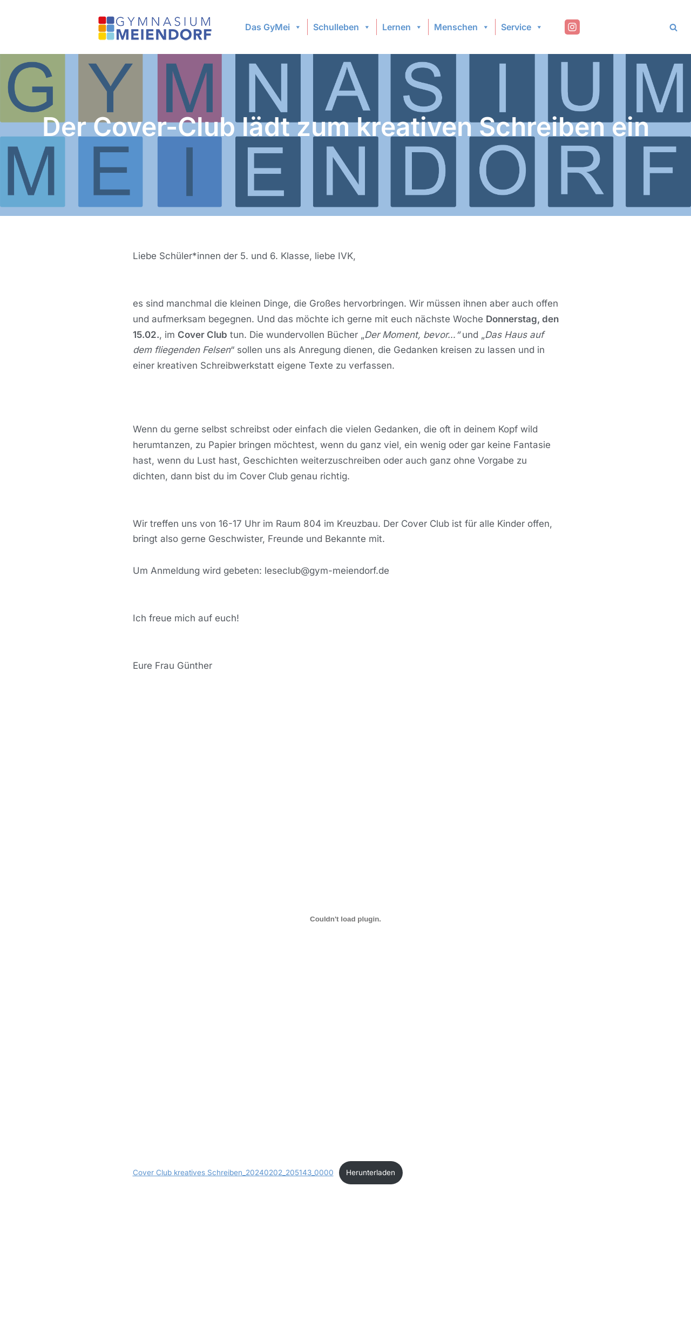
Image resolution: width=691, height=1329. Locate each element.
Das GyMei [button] (273, 27)
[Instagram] (572, 27)
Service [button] (522, 27)
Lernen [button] (402, 27)
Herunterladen (370, 1172)
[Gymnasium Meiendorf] (156, 27)
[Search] (673, 27)
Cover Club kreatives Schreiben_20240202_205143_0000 (233, 1172)
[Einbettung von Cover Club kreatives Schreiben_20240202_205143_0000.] (346, 919)
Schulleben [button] (342, 27)
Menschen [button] (462, 27)
